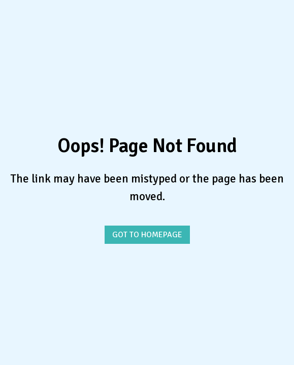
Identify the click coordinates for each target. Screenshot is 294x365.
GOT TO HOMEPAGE (147, 235)
